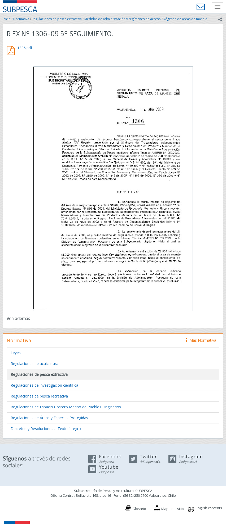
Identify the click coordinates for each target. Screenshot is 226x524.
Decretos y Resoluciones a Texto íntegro (46, 428)
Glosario (139, 508)
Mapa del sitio (172, 508)
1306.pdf (24, 47)
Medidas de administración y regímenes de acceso (122, 19)
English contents (209, 507)
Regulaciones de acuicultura (34, 363)
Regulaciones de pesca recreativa (39, 396)
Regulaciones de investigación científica (44, 385)
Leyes (16, 352)
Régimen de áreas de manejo (185, 19)
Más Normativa (201, 340)
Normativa (21, 19)
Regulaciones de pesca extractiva (57, 19)
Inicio (7, 19)
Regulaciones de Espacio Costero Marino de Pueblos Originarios (66, 406)
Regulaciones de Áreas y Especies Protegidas (49, 417)
